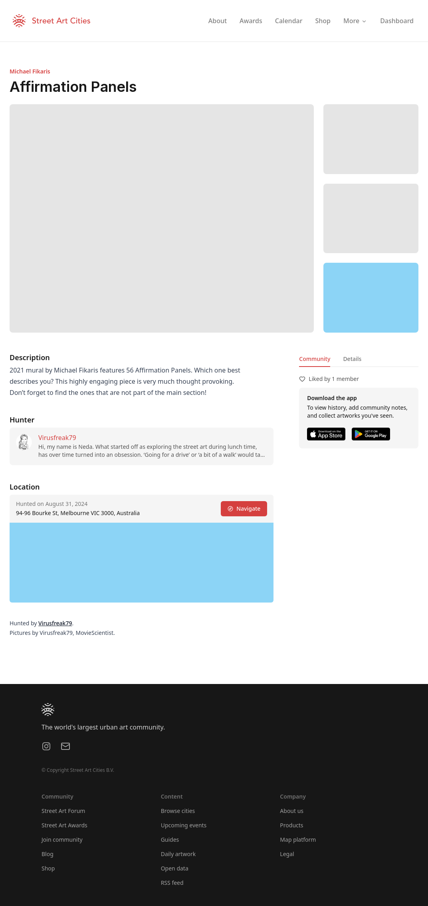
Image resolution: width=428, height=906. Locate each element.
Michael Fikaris (30, 71)
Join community (62, 839)
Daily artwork (178, 854)
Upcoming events (184, 825)
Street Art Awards (64, 825)
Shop (48, 868)
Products (291, 825)
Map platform (298, 839)
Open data (174, 868)
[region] (370, 298)
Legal (287, 854)
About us (291, 811)
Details (352, 359)
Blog (48, 854)
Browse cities (178, 811)
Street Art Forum (63, 811)
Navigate (244, 508)
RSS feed (172, 882)
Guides (170, 839)
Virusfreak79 (57, 437)
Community (314, 359)
